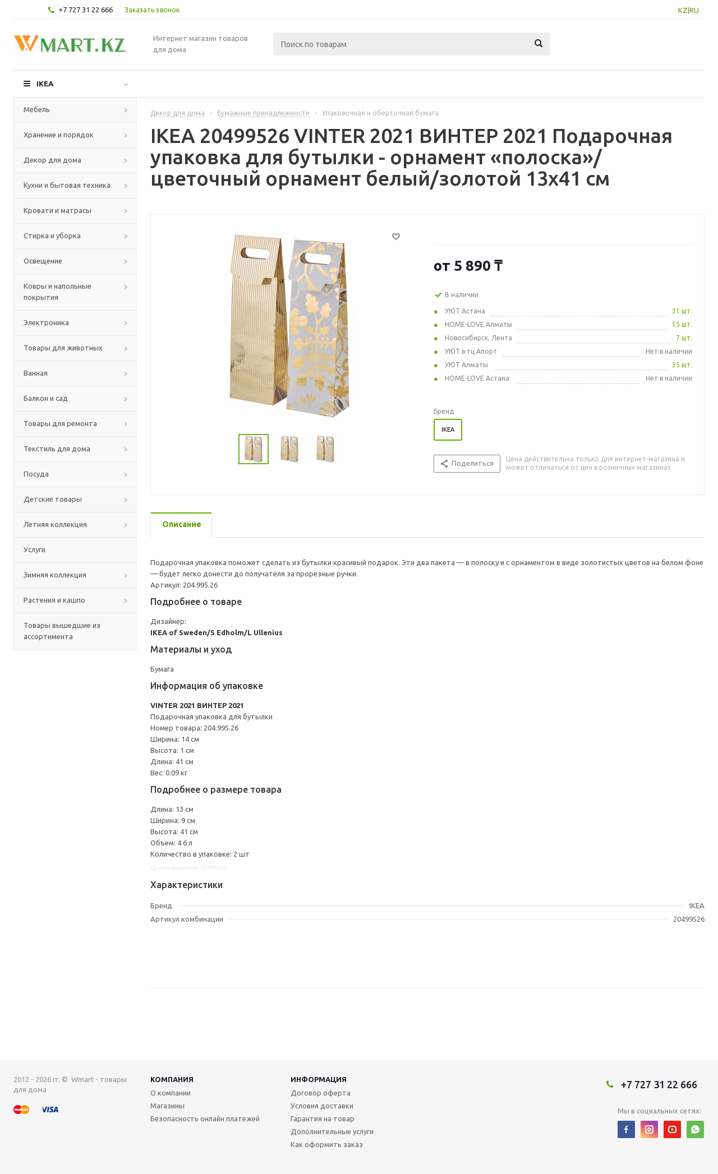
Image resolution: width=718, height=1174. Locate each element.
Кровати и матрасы (57, 210)
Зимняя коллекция (55, 575)
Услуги (34, 549)
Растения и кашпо (54, 600)
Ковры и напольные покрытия (57, 291)
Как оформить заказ (327, 1144)
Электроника (46, 322)
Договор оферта (321, 1093)
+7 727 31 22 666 (85, 9)
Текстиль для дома (57, 448)
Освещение (43, 261)
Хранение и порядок (59, 134)
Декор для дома (52, 160)
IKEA (44, 83)
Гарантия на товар (323, 1118)
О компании (170, 1093)
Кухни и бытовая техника (67, 185)
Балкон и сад (46, 398)
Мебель (37, 109)
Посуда (36, 474)
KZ (683, 10)
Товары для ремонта (60, 423)
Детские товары (53, 499)
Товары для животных (63, 348)
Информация (319, 1079)
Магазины (167, 1106)
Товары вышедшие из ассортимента (62, 630)
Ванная (36, 373)
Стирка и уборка (52, 235)
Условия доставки (322, 1106)
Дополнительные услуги (332, 1131)
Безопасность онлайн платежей (205, 1118)
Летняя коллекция (55, 524)
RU (694, 10)
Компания (172, 1079)
